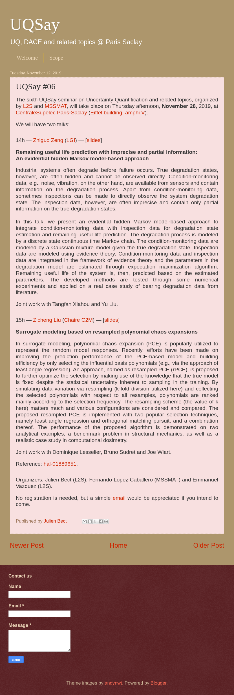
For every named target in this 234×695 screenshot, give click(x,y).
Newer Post (27, 545)
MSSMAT (56, 106)
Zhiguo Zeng (48, 140)
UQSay (35, 24)
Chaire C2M (78, 320)
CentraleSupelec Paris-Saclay (51, 113)
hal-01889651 (59, 464)
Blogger (158, 683)
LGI (71, 140)
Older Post (208, 545)
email (119, 498)
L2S (28, 106)
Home (118, 545)
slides (94, 140)
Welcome (27, 58)
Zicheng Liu (47, 320)
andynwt (113, 683)
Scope (56, 58)
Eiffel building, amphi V (117, 113)
